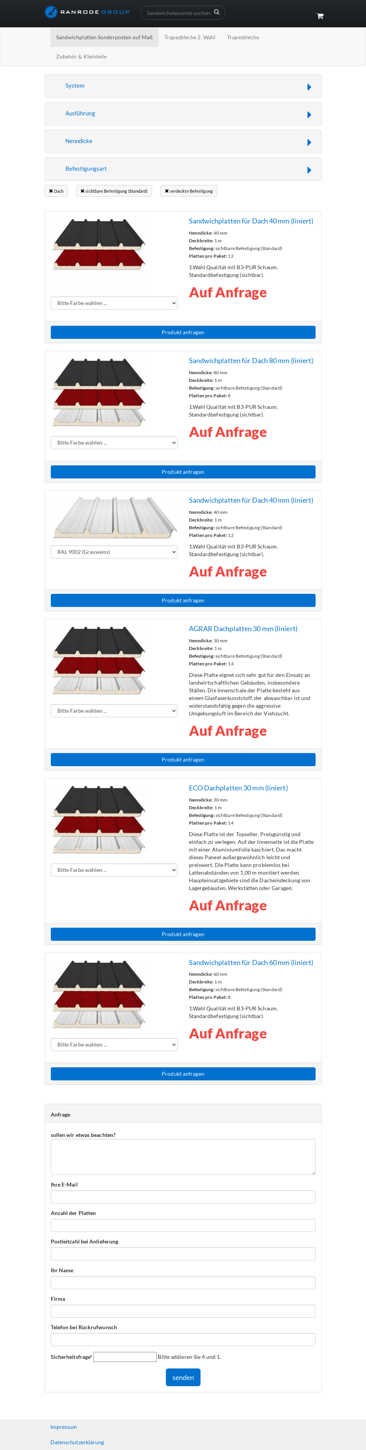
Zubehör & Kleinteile (81, 56)
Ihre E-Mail (64, 1184)
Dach (56, 190)
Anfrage (60, 1114)
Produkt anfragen (183, 332)
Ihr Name (62, 1270)
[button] (183, 86)
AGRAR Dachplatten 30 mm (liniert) (243, 628)
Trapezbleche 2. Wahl (190, 37)
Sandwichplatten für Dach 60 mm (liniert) (251, 962)
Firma (58, 1298)
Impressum (63, 1426)
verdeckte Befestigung (189, 190)
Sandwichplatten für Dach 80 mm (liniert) (251, 360)
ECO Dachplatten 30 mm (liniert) (238, 787)
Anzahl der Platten (73, 1213)
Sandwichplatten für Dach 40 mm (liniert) (251, 221)
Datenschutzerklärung (77, 1442)
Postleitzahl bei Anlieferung (85, 1241)
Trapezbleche (243, 37)
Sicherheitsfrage (72, 1356)
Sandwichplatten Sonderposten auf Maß (104, 37)
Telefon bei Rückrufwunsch (84, 1327)
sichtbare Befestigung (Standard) (113, 190)
